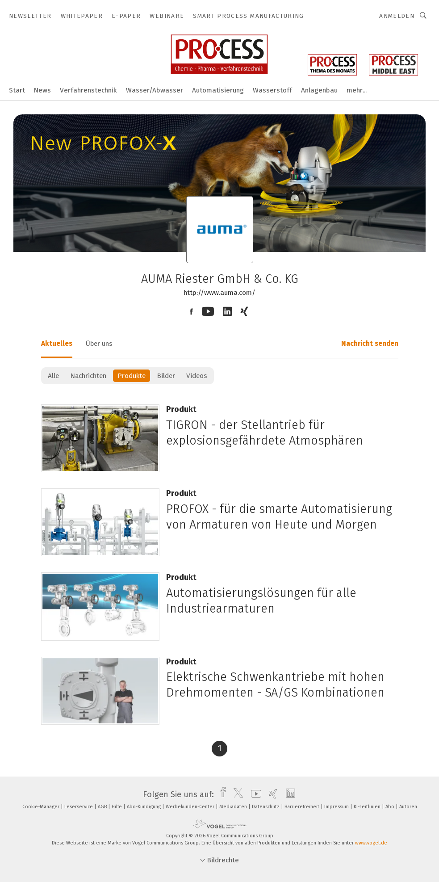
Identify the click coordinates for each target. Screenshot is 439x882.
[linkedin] (288, 794)
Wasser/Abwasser (154, 90)
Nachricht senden (369, 344)
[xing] (270, 794)
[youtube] (254, 794)
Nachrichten (88, 376)
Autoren (408, 807)
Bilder (166, 376)
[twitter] (236, 794)
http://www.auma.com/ (219, 293)
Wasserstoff (272, 90)
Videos (196, 376)
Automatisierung (218, 90)
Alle (53, 376)
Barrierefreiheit (302, 807)
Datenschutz (266, 807)
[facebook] (221, 794)
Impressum (337, 807)
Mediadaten (233, 807)
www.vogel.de (371, 843)
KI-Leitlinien (368, 807)
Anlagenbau (319, 90)
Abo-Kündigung (144, 807)
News (42, 90)
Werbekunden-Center (191, 807)
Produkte (131, 376)
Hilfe (117, 807)
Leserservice (79, 807)
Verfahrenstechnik (88, 90)
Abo (390, 807)
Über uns (99, 344)
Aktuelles (56, 344)
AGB (103, 807)
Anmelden (396, 16)
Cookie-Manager (41, 807)
